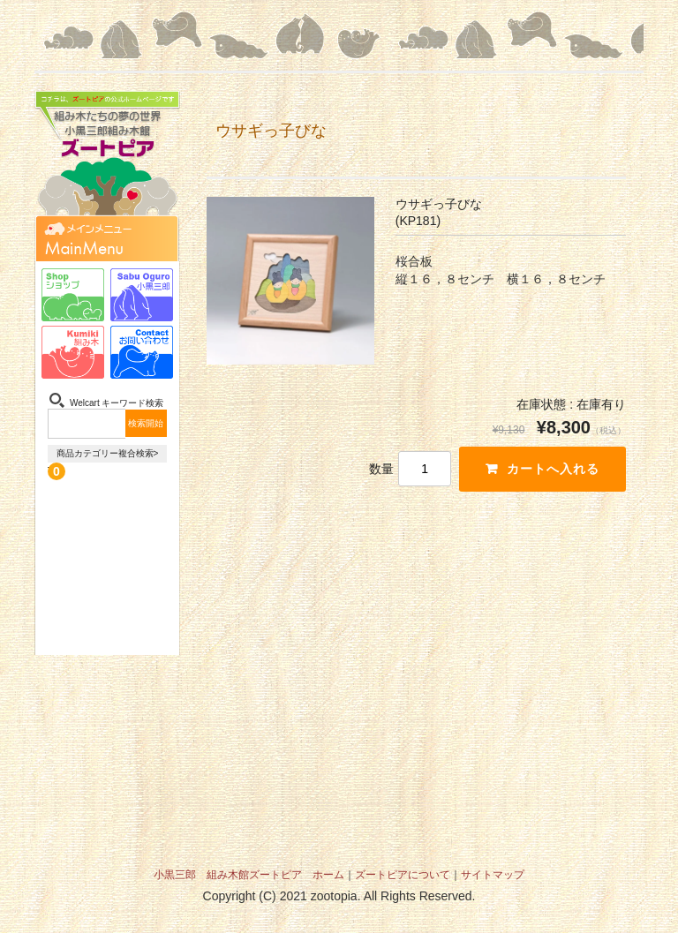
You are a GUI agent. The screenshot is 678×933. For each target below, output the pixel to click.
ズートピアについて (402, 875)
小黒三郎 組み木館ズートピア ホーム (249, 875)
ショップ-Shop (72, 294)
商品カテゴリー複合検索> (107, 453)
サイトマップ (492, 875)
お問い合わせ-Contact (141, 352)
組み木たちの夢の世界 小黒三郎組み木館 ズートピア (107, 162)
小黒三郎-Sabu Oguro (141, 294)
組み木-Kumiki (72, 352)
